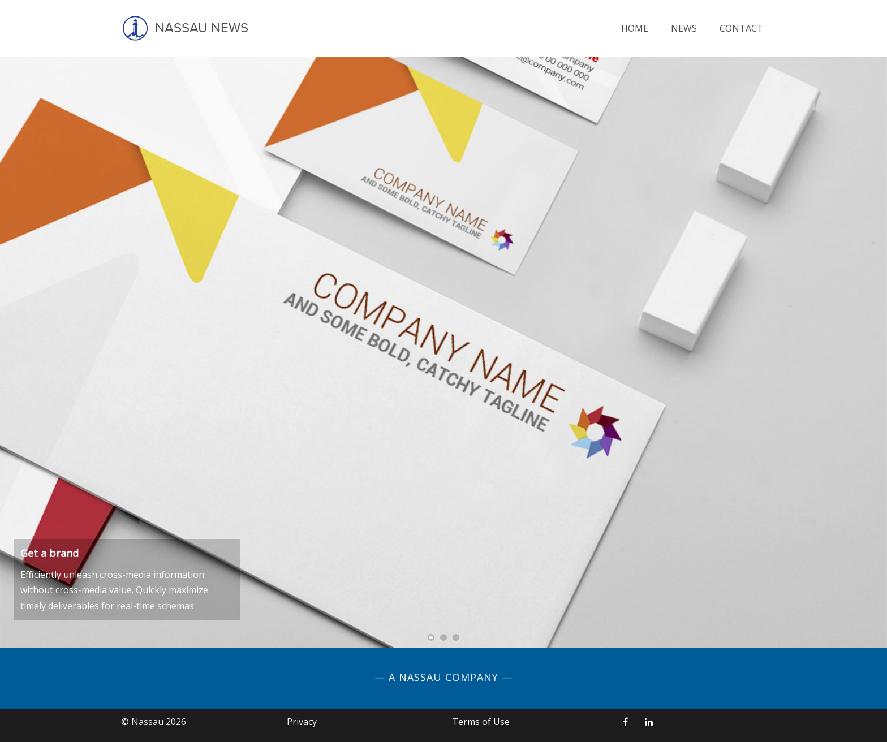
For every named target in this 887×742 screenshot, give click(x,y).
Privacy (302, 721)
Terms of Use (481, 721)
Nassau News (184, 28)
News (684, 28)
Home (634, 28)
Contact (741, 28)
